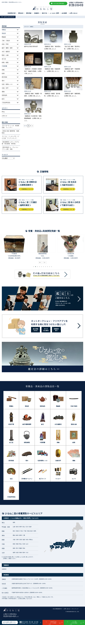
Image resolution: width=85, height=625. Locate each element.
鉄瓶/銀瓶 (27, 442)
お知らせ (4, 115)
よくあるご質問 (54, 13)
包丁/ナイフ (42, 478)
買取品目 (20, 13)
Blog (3, 111)
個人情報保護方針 (57, 608)
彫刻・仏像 (5, 55)
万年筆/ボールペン (26, 478)
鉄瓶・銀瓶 (5, 62)
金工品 (4, 59)
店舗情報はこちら (26, 189)
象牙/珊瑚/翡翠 (26, 424)
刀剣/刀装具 (73, 406)
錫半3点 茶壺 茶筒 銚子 (31, 46)
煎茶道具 (4, 95)
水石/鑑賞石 (58, 424)
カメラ (74, 478)
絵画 (3, 73)
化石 (11, 478)
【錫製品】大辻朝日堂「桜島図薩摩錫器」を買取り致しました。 (33, 118)
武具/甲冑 (11, 424)
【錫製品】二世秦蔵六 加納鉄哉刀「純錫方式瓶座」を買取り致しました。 (33, 71)
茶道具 (27, 406)
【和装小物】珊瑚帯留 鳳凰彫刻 (10, 132)
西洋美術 (4, 77)
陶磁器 (4, 37)
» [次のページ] (32, 125)
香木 (3, 80)
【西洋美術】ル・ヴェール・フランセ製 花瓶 (10, 148)
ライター (58, 478)
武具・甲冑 (5, 44)
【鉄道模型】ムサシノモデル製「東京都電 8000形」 (10, 142)
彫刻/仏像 (74, 424)
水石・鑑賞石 (6, 51)
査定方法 (44, 13)
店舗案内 (36, 13)
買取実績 (28, 13)
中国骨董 (42, 442)
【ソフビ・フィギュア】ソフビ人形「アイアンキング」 (10, 137)
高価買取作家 (12, 13)
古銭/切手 (58, 460)
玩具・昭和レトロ (7, 84)
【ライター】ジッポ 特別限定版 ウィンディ (10, 126)
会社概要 (64, 13)
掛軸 (3, 70)
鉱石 (3, 99)
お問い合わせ (73, 13)
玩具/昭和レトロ (42, 460)
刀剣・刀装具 (6, 40)
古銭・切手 (5, 88)
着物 (3, 91)
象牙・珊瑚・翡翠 (7, 48)
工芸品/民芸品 (6, 102)
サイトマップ (75, 608)
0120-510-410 (11, 616)
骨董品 (11, 406)
